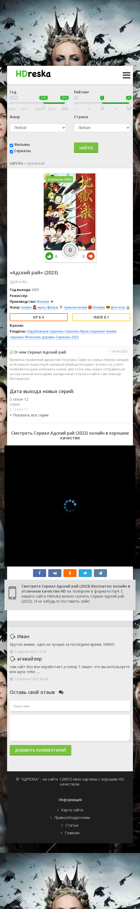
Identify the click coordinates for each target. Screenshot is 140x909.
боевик (99, 307)
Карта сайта (72, 809)
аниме (26, 307)
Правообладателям (72, 817)
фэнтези (118, 307)
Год (13, 92)
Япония (43, 301)
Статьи (72, 825)
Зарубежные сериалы (45, 331)
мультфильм (47, 307)
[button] (29, 415)
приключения (75, 307)
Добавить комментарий (40, 750)
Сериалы (22, 150)
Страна (81, 116)
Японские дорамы (40, 337)
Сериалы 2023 (67, 337)
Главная (72, 832)
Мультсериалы (92, 331)
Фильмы (22, 144)
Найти (86, 147)
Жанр (15, 116)
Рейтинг (81, 92)
